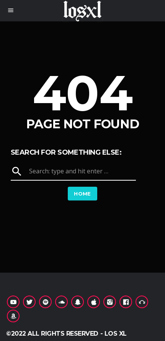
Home (82, 194)
